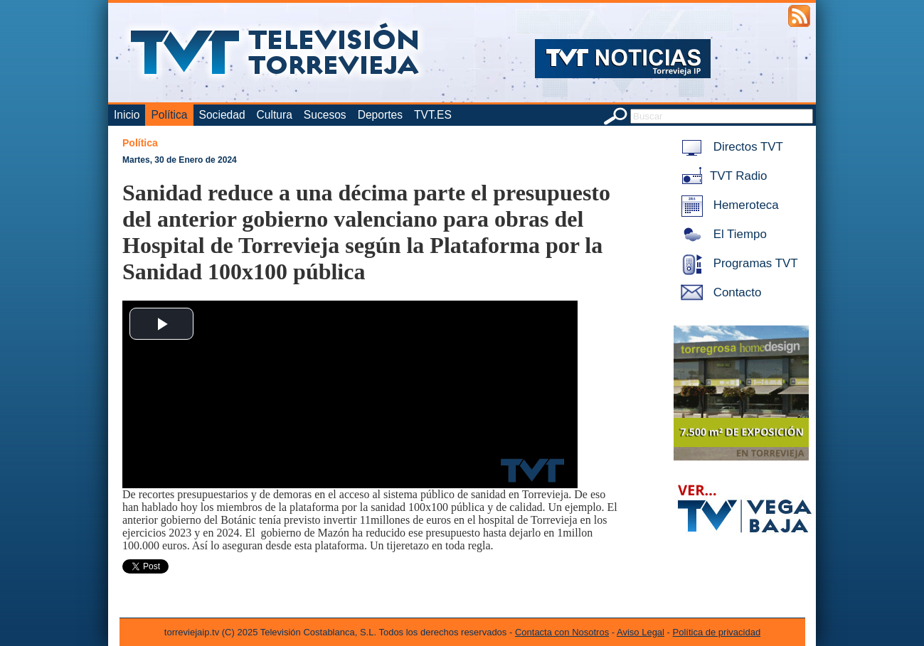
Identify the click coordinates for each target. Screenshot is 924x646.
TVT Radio (721, 176)
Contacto (718, 292)
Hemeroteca (727, 205)
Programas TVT (737, 263)
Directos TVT (729, 147)
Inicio (126, 115)
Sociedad (222, 115)
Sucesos (325, 115)
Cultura (274, 115)
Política (169, 115)
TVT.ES (433, 115)
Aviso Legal (640, 632)
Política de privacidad (717, 632)
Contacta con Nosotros (562, 632)
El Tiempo (721, 234)
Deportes (380, 115)
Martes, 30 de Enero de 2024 (179, 160)
